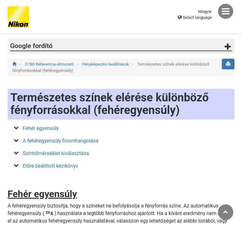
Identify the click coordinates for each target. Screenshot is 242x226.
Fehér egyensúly (41, 128)
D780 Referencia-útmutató (50, 64)
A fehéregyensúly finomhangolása (60, 141)
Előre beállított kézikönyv (50, 166)
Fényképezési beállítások (106, 64)
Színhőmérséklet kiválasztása (56, 153)
